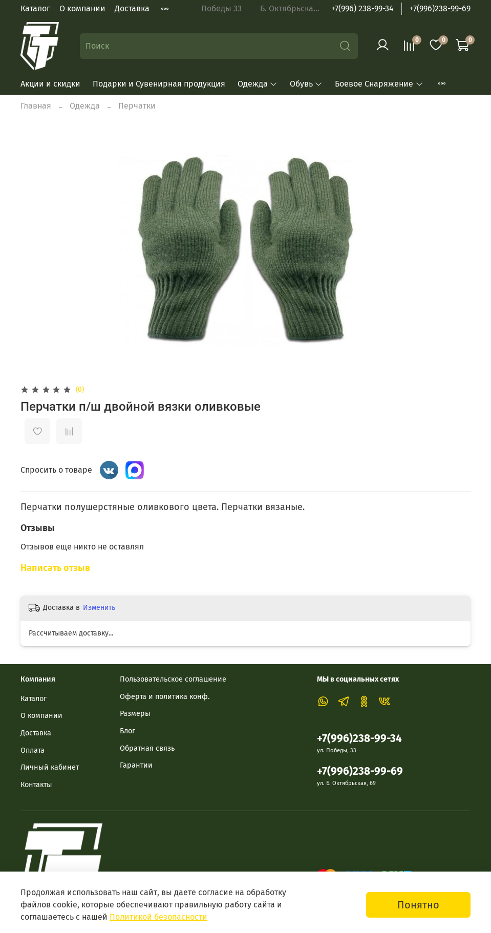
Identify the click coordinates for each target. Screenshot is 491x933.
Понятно (418, 905)
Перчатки (137, 106)
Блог (127, 731)
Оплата (32, 750)
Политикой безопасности (158, 917)
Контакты (36, 784)
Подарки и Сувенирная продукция (159, 84)
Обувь (306, 84)
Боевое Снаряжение (379, 84)
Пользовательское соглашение (173, 679)
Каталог (35, 8)
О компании (82, 8)
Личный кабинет (49, 767)
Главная (35, 106)
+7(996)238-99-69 (440, 8)
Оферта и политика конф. (164, 696)
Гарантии (136, 765)
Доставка (132, 8)
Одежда (257, 84)
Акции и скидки (50, 84)
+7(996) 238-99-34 (362, 8)
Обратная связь (147, 748)
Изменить (99, 607)
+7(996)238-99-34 (359, 738)
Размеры (135, 713)
